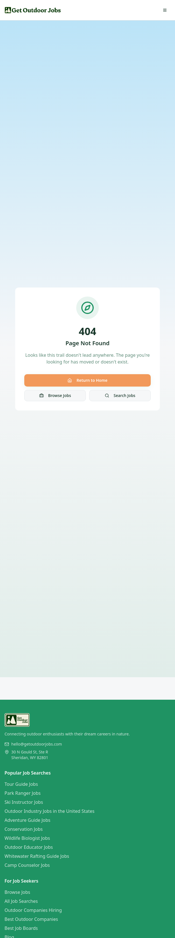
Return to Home (87, 380)
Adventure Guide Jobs (27, 820)
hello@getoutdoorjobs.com (36, 744)
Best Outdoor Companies (31, 919)
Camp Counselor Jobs (27, 865)
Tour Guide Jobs (21, 784)
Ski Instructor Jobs (24, 802)
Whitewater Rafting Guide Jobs (37, 856)
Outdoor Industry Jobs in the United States (50, 811)
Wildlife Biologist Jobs (27, 838)
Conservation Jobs (24, 829)
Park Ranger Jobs (23, 793)
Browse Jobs (55, 395)
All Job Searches (21, 901)
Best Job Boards (21, 928)
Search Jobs (120, 395)
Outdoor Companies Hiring (33, 910)
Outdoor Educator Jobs (29, 847)
